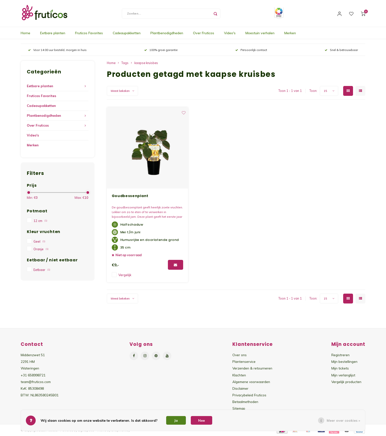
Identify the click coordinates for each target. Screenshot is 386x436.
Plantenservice (244, 362)
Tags (125, 63)
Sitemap (238, 408)
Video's (230, 33)
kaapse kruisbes (146, 63)
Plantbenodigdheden (166, 33)
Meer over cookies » (343, 420)
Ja (176, 420)
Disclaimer (240, 388)
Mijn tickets (340, 368)
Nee (201, 420)
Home (25, 33)
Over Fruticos (203, 33)
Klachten (239, 375)
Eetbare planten (52, 33)
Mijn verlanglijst (343, 375)
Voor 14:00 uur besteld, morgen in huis (57, 50)
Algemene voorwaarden (251, 382)
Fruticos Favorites (89, 33)
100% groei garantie (160, 50)
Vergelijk (124, 275)
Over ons (239, 355)
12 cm (40, 221)
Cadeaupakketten (127, 33)
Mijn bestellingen (344, 362)
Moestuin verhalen (259, 33)
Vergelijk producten (346, 382)
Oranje (40, 249)
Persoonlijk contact (251, 50)
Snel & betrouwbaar (341, 50)
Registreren (340, 355)
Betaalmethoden (245, 402)
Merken (290, 33)
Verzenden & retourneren (252, 368)
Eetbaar (41, 270)
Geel (39, 242)
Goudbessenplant (130, 196)
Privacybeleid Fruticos (249, 395)
